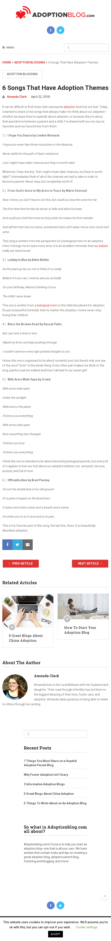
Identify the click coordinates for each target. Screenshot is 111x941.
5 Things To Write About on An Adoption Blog (55, 803)
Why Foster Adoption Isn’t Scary (46, 774)
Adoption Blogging (29, 62)
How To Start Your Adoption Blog (80, 629)
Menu (10, 47)
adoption (69, 107)
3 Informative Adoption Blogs (44, 784)
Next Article (90, 563)
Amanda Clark (17, 96)
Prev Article (21, 563)
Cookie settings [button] (86, 927)
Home (6, 62)
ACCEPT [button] (55, 934)
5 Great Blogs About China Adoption (26, 637)
